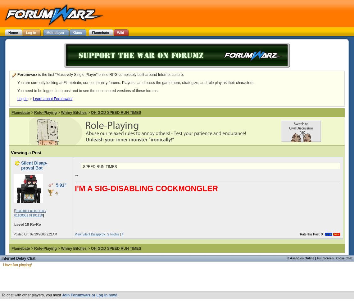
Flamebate (20, 112)
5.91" (61, 185)
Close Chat (344, 258)
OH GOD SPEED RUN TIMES (116, 112)
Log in (22, 99)
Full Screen (325, 258)
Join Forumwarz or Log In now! (89, 295)
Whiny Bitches (74, 112)
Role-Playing (45, 112)
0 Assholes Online (301, 258)
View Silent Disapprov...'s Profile (97, 234)
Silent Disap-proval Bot (34, 165)
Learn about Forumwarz (52, 99)
